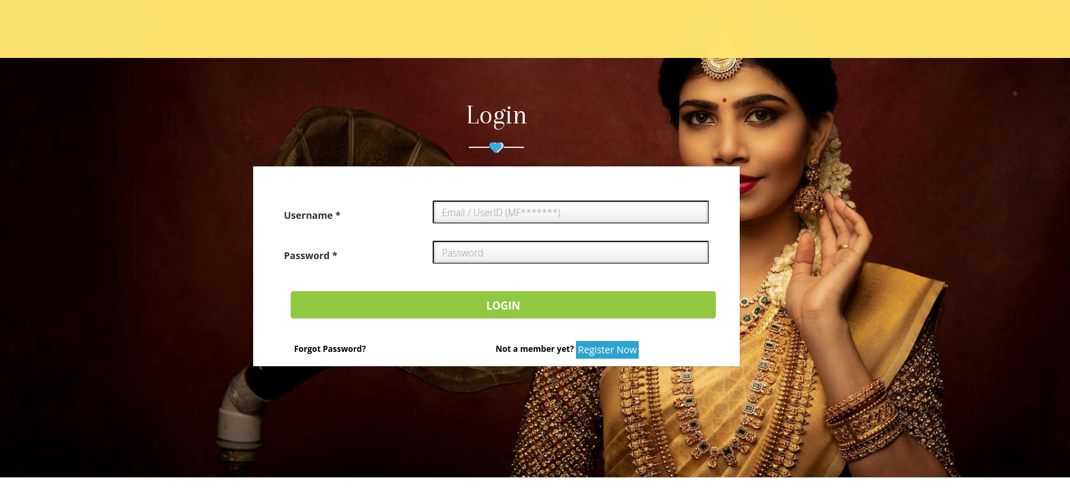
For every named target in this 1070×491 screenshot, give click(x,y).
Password (310, 255)
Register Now (607, 349)
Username (312, 215)
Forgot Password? (330, 349)
